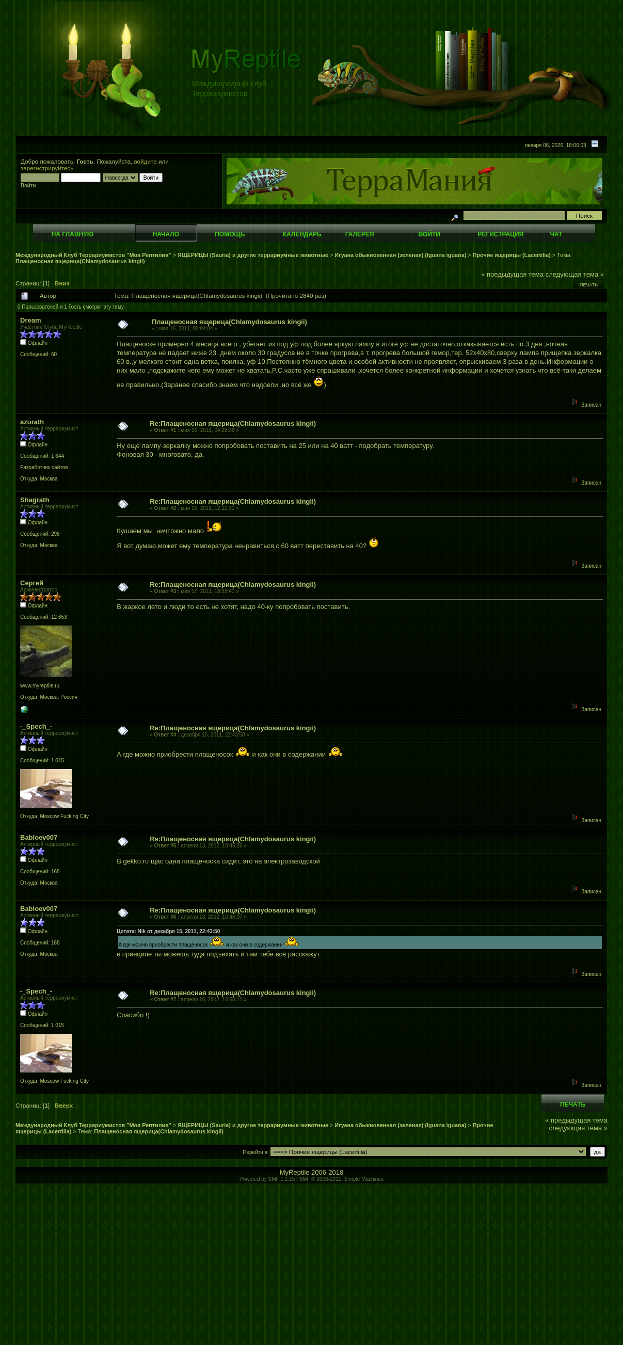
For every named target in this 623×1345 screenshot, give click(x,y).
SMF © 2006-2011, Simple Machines (341, 1179)
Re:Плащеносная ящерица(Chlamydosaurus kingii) (233, 423)
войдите (145, 161)
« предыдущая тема (512, 274)
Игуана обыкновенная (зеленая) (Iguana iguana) (400, 255)
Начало (166, 234)
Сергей (31, 583)
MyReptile (295, 1172)
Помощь (230, 234)
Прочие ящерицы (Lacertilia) (512, 255)
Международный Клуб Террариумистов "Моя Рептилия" (93, 255)
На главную (72, 234)
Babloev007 (38, 837)
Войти (429, 234)
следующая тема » (575, 274)
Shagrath (34, 500)
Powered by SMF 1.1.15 (267, 1179)
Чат (556, 234)
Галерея (359, 234)
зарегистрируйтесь (47, 168)
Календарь (302, 234)
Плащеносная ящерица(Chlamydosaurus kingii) (80, 261)
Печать (589, 284)
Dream (30, 320)
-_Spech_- (36, 726)
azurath (32, 422)
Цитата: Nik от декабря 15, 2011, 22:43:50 (168, 931)
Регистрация (500, 234)
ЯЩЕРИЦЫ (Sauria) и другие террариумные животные (253, 255)
